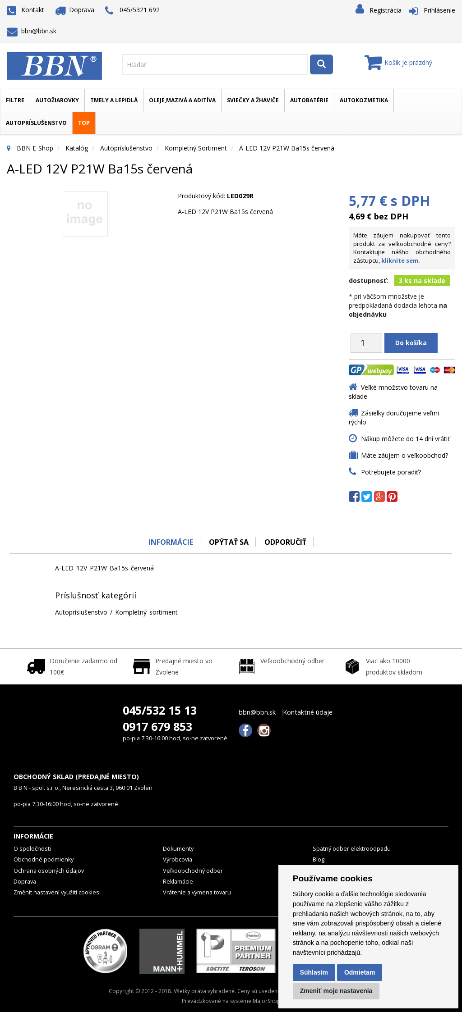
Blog (318, 859)
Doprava (75, 9)
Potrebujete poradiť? (391, 472)
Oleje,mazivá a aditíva (182, 100)
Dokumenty (178, 848)
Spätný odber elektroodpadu (352, 848)
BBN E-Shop (35, 148)
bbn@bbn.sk (31, 31)
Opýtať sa (229, 542)
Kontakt (25, 9)
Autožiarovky (57, 100)
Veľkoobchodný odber (193, 871)
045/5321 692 (132, 10)
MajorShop (267, 1001)
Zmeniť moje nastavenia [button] (336, 990)
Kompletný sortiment (196, 148)
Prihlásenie (439, 10)
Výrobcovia (177, 859)
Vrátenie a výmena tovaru (197, 892)
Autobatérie (309, 100)
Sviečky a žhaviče (253, 100)
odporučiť (285, 542)
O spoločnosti (32, 848)
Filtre (15, 100)
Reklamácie (178, 881)
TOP (84, 123)
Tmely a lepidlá (114, 100)
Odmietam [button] (359, 972)
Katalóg (76, 148)
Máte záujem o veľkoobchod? (404, 455)
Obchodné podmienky (44, 859)
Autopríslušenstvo (36, 123)
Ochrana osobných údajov (49, 871)
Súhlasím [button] (314, 972)
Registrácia (386, 10)
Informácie (170, 542)
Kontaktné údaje (308, 712)
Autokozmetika (364, 100)
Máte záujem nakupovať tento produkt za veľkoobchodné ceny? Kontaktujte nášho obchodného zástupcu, (402, 247)
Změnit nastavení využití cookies (56, 892)
